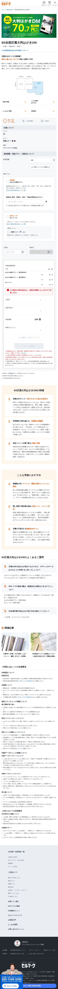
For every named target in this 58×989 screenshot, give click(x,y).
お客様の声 (12, 920)
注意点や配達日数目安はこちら (15, 190)
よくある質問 (12, 924)
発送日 (32, 247)
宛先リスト (11, 881)
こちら (24, 353)
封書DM (10, 863)
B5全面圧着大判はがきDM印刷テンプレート (15, 50)
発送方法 (10, 887)
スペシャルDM (12, 866)
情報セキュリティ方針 (49, 950)
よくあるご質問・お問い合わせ (36, 953)
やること (44, 3)
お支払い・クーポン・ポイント (17, 890)
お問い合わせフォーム (16, 929)
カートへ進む (29, 346)
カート (49, 3)
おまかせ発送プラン (16, 181)
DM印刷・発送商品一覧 (16, 852)
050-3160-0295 (29, 986)
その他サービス (13, 896)
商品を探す (10, 9)
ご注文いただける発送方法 (25, 681)
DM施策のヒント (14, 911)
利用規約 (4, 953)
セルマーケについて (15, 915)
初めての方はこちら (14, 877)
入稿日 (5, 247)
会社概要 (4, 950)
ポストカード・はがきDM (16, 860)
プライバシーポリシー (34, 950)
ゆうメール (13, 217)
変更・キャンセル (13, 893)
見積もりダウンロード (29, 338)
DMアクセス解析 (14, 906)
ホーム (3, 9)
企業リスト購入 (13, 901)
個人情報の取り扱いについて (17, 950)
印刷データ (11, 884)
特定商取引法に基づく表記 (17, 953)
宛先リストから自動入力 (40, 167)
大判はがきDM (12, 857)
